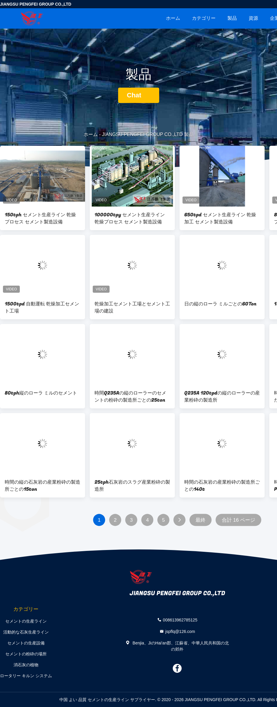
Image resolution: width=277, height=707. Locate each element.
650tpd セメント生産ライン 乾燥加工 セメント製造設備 (220, 218)
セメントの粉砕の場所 (26, 654)
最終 (200, 520)
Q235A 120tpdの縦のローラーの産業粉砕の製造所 (222, 396)
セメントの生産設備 (26, 643)
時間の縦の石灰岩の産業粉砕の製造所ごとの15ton (42, 486)
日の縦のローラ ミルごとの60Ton (220, 303)
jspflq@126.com (180, 631)
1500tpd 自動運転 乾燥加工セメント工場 (42, 307)
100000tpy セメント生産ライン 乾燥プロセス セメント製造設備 (129, 218)
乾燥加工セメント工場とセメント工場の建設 (132, 307)
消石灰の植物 (26, 664)
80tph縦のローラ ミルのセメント (41, 393)
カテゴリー (204, 18)
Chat (138, 95)
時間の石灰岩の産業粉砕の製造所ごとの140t (222, 486)
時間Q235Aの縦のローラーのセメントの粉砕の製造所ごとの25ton (130, 396)
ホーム (173, 18)
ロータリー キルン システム (26, 675)
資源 (253, 18)
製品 (232, 18)
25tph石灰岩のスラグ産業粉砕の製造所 (132, 486)
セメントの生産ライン (26, 621)
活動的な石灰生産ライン (26, 632)
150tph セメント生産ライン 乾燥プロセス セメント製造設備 (40, 218)
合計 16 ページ (238, 520)
